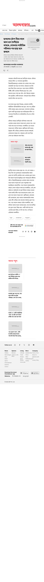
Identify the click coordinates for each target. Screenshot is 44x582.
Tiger (11, 217)
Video (27, 356)
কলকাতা (20, 30)
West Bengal (8, 355)
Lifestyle (22, 353)
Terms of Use (35, 353)
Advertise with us (35, 357)
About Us (34, 355)
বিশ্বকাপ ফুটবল (12, 30)
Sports (6, 360)
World (6, 358)
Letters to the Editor (15, 355)
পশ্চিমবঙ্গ (27, 30)
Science (6, 366)
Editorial (13, 353)
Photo (27, 355)
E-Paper (4, 25)
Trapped (27, 217)
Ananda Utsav (29, 353)
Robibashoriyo (29, 358)
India (6, 356)
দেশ (32, 30)
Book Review (21, 359)
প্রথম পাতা (4, 30)
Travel (21, 355)
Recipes (22, 356)
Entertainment (8, 362)
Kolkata (6, 353)
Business (7, 364)
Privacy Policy (35, 360)
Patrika (27, 360)
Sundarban (18, 217)
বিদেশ (36, 30)
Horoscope (22, 362)
